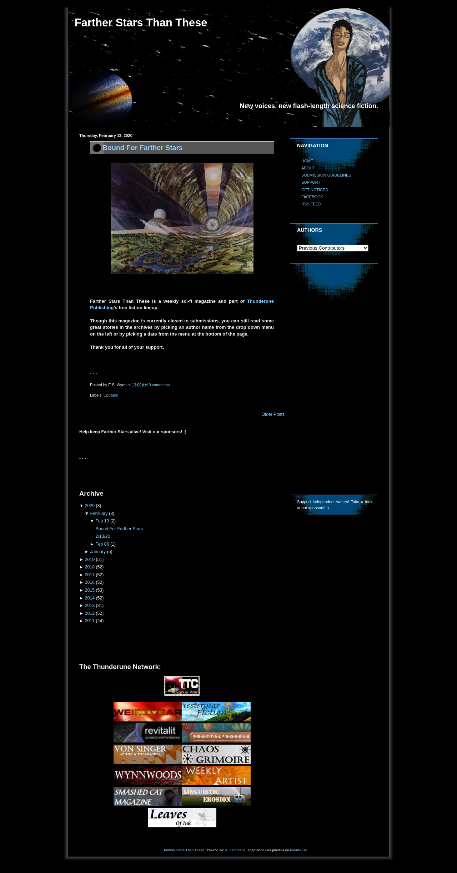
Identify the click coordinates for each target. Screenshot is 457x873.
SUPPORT (310, 182)
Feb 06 (102, 544)
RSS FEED (311, 204)
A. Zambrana (235, 850)
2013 (90, 605)
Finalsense (298, 850)
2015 (90, 590)
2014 (90, 598)
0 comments (159, 385)
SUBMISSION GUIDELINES (326, 175)
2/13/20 (103, 536)
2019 (90, 559)
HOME (307, 161)
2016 (90, 582)
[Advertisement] (162, 472)
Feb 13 (102, 521)
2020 (90, 505)
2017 (90, 574)
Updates (111, 395)
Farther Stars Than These (184, 850)
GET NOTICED (314, 190)
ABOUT (308, 168)
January (98, 551)
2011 (90, 620)
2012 (90, 613)
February (98, 513)
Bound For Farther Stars (142, 148)
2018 (90, 567)
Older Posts (273, 414)
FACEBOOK (312, 197)
